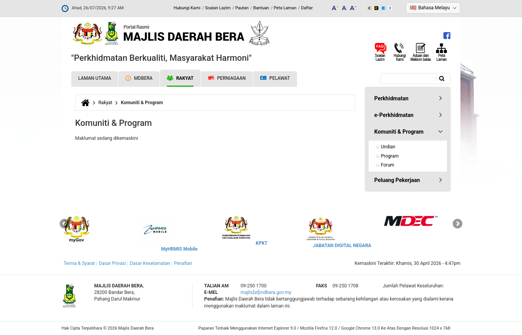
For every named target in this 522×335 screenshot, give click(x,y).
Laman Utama (94, 78)
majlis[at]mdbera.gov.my (265, 292)
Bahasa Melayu (434, 7)
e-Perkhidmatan (394, 115)
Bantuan (261, 7)
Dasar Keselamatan (150, 263)
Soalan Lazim (218, 7)
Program (390, 156)
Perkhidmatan (391, 98)
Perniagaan (227, 78)
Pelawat (275, 78)
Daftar (307, 7)
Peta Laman (285, 7)
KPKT (261, 243)
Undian (388, 146)
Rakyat (180, 78)
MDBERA (139, 78)
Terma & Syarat (79, 263)
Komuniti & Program (399, 132)
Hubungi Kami (186, 7)
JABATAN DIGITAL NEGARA (342, 245)
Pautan (242, 7)
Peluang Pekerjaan (397, 180)
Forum (388, 165)
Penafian (183, 263)
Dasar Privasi (112, 263)
